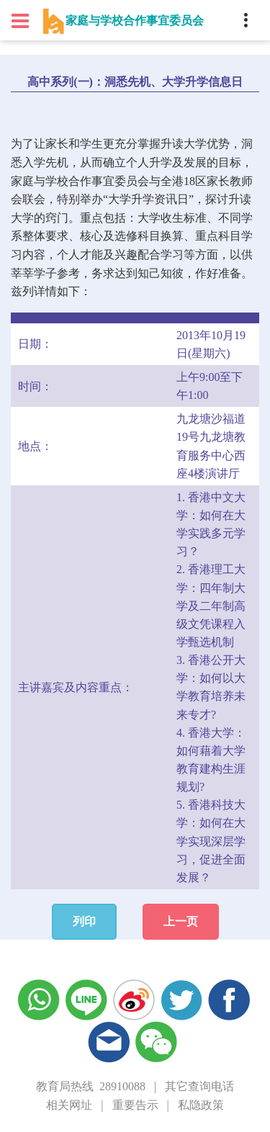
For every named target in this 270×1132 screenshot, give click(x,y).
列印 (84, 921)
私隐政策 (201, 1105)
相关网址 (69, 1105)
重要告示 (135, 1105)
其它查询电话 (199, 1086)
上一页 (180, 921)
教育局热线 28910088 (90, 1086)
